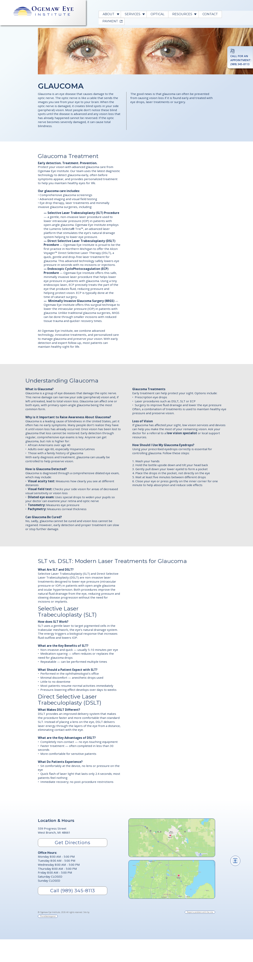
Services (132, 14)
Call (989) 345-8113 (72, 890)
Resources (182, 14)
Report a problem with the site (200, 912)
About (108, 14)
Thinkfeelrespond (48, 916)
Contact (210, 14)
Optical (157, 14)
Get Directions (72, 842)
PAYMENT (110, 21)
